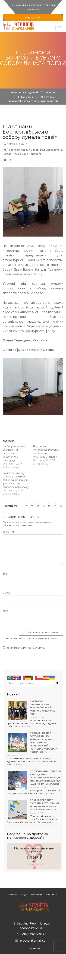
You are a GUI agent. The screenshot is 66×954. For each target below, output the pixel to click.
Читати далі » (22, 726)
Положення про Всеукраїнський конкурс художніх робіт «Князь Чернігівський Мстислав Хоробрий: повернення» (44, 742)
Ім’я (6, 574)
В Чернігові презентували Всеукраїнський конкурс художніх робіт (42, 707)
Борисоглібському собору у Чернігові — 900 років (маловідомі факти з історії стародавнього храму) (16, 480)
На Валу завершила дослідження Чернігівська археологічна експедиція (14, 453)
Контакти (51, 894)
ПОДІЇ (24, 894)
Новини (13, 894)
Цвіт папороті (31, 154)
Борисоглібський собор (24, 149)
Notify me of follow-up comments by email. (32, 638)
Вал (42, 149)
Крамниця (36, 894)
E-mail (7, 592)
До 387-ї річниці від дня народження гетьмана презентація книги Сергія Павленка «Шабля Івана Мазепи (45, 777)
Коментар (9, 531)
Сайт (6, 611)
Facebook (34, 948)
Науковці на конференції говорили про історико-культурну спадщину (46, 451)
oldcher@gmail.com (34, 940)
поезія (17, 154)
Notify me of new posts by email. (25, 647)
